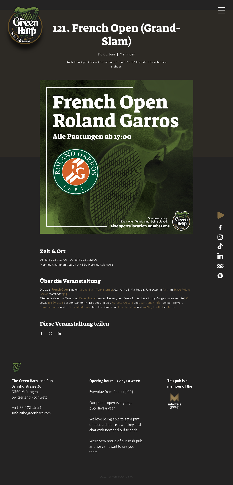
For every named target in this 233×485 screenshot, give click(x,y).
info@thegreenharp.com (31, 413)
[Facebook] (220, 227)
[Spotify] (220, 275)
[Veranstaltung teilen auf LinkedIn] (59, 333)
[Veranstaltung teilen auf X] (50, 333)
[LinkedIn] (220, 256)
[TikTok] (220, 246)
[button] (221, 10)
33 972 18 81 (30, 407)
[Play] (220, 215)
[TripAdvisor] (220, 266)
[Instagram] (220, 237)
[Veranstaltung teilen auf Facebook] (41, 333)
